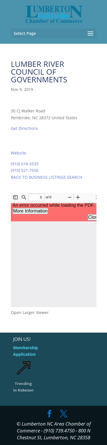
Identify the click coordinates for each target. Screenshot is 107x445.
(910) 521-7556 (25, 170)
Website (18, 153)
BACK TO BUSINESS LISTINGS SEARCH (46, 177)
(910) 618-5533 (25, 163)
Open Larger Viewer (30, 312)
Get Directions (24, 128)
